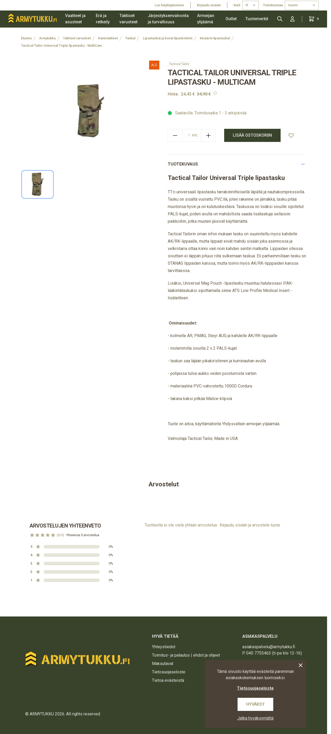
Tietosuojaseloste (168, 671)
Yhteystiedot (163, 646)
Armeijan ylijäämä (205, 18)
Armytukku (47, 38)
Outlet (231, 18)
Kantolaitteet (108, 38)
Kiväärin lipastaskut (215, 38)
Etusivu (26, 38)
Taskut (130, 38)
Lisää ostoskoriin (252, 135)
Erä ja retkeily (103, 18)
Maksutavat (162, 663)
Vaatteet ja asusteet (75, 18)
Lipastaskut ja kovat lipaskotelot (167, 38)
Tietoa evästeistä (168, 680)
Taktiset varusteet (128, 18)
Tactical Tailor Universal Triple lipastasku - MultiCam (61, 45)
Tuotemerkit (256, 18)
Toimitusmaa (273, 5)
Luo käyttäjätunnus (169, 5)
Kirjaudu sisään (209, 5)
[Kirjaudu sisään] (292, 19)
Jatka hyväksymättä (255, 718)
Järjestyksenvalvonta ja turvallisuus (168, 18)
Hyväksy (255, 704)
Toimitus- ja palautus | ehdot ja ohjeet (186, 655)
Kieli (237, 5)
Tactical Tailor (179, 64)
